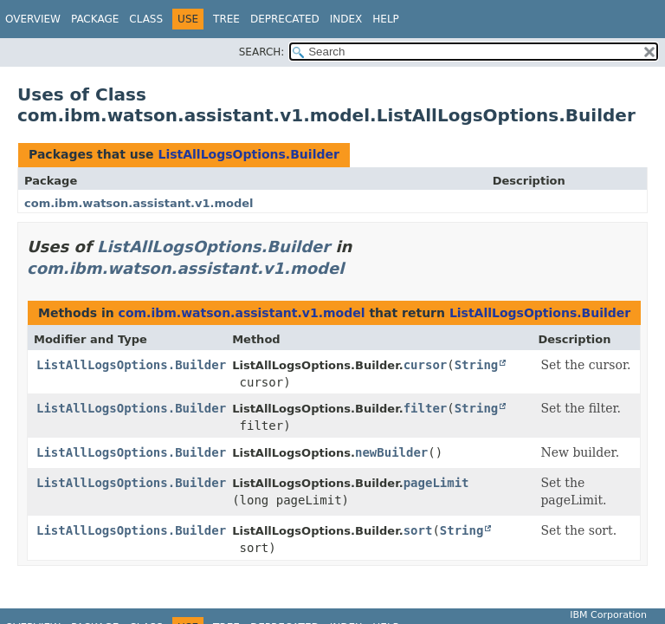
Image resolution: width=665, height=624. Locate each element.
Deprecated (285, 19)
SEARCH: (262, 52)
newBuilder (391, 452)
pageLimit (436, 483)
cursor (426, 365)
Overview (33, 19)
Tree (226, 19)
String (477, 365)
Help (385, 19)
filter (426, 408)
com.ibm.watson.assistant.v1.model (139, 203)
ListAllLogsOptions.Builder (248, 154)
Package (95, 19)
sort (418, 530)
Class (146, 19)
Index (346, 19)
